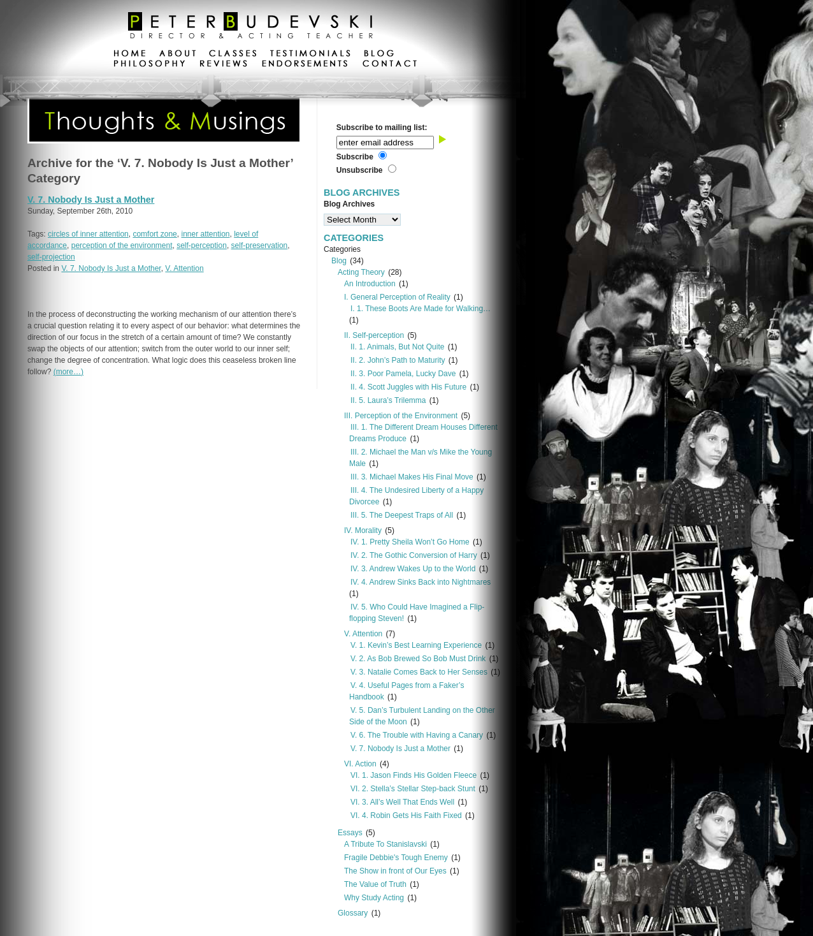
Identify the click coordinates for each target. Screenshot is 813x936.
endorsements (305, 65)
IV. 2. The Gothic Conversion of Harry (413, 555)
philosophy (150, 65)
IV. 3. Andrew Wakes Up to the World (412, 568)
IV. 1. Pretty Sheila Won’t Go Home (410, 541)
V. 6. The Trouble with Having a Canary (416, 735)
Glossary (353, 913)
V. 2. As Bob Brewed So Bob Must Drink (418, 658)
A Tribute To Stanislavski (385, 844)
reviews (223, 65)
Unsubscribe (359, 170)
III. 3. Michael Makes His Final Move (411, 476)
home (130, 55)
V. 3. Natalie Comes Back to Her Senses (418, 672)
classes (233, 55)
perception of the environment (122, 245)
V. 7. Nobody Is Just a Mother (90, 199)
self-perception (201, 245)
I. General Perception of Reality (397, 297)
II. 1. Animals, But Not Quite (397, 346)
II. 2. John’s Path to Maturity (397, 360)
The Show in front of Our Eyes (395, 871)
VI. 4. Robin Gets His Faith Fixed (406, 815)
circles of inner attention (88, 234)
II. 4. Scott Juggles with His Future (408, 387)
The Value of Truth (375, 884)
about (177, 55)
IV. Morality (363, 530)
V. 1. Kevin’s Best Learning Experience (416, 645)
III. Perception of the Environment (400, 415)
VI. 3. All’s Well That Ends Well (402, 802)
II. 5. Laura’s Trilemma (388, 400)
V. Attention (184, 268)
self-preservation (259, 245)
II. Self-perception (374, 335)
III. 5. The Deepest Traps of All (401, 515)
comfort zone (154, 234)
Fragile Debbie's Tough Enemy (396, 857)
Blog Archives (349, 204)
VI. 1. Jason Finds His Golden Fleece (413, 775)
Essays (350, 832)
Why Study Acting (374, 897)
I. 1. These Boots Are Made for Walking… (420, 308)
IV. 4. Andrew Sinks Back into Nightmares (420, 582)
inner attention (205, 234)
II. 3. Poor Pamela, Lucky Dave (403, 373)
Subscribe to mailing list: (382, 127)
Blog (339, 260)
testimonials (310, 55)
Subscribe (354, 156)
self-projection (51, 256)
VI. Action (360, 763)
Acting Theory (361, 272)
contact (389, 65)
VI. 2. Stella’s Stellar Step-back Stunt (412, 788)
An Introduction (370, 283)
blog (379, 55)
